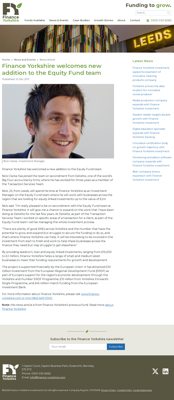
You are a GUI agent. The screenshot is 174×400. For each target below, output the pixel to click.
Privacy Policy (108, 390)
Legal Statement (142, 390)
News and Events (25, 59)
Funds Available (35, 20)
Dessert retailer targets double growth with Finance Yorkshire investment (151, 118)
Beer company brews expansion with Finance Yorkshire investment (147, 175)
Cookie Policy (124, 390)
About (121, 20)
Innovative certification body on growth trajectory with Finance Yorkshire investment (151, 147)
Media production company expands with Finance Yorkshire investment (150, 104)
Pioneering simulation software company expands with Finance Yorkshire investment (152, 161)
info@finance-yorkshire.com (47, 377)
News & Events (58, 20)
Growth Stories (103, 20)
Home (6, 59)
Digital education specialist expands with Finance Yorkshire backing (149, 133)
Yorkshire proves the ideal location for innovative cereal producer (149, 90)
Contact (135, 20)
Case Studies (81, 20)
